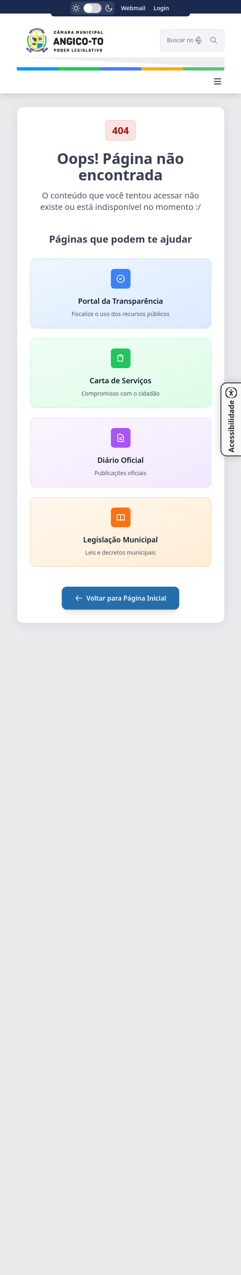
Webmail (133, 8)
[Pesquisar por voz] (198, 40)
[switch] (92, 8)
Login (161, 8)
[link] (83, 40)
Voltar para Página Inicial (120, 598)
